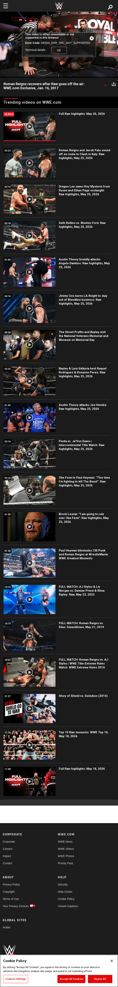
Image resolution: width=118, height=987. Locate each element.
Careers (8, 848)
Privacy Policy (11, 884)
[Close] (111, 961)
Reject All (100, 978)
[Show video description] (105, 84)
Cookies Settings (15, 978)
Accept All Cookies (71, 978)
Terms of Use (11, 898)
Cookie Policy (66, 898)
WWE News (65, 841)
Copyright (8, 891)
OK (59, 50)
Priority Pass (65, 863)
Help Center (65, 891)
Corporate (9, 841)
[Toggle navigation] (5, 6)
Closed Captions (68, 906)
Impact (7, 856)
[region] (59, 971)
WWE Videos (66, 848)
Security (63, 884)
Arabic (7, 927)
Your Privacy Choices (16, 906)
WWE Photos (66, 856)
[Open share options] (113, 84)
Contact (7, 863)
